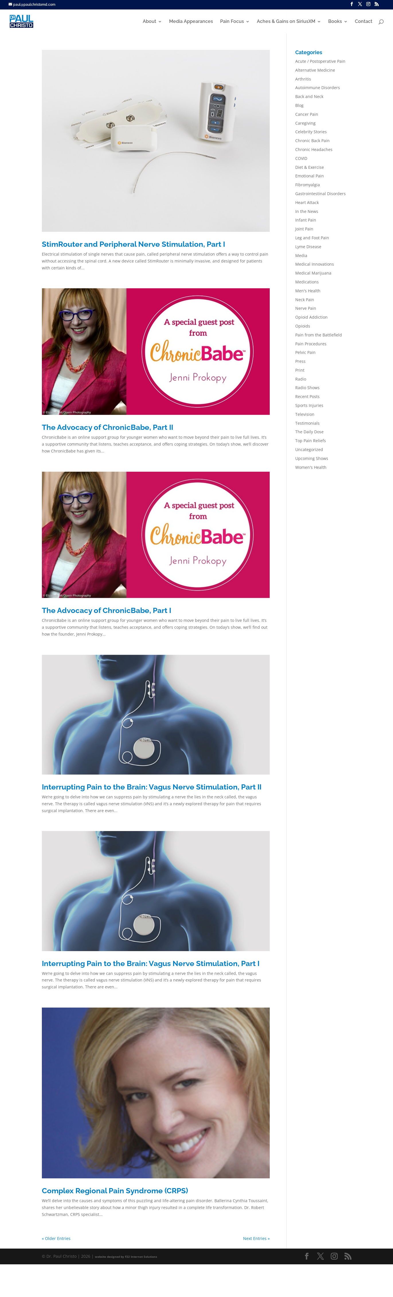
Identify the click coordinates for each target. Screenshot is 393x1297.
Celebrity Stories (311, 131)
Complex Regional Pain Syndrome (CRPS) (115, 1190)
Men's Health (307, 290)
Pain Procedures (310, 343)
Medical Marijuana (313, 273)
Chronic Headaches (314, 149)
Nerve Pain (305, 308)
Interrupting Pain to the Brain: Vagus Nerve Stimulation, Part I (150, 963)
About (149, 21)
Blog (299, 105)
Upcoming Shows (311, 458)
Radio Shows (307, 387)
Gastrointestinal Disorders (320, 193)
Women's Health (310, 467)
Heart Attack (307, 202)
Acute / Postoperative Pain (320, 61)
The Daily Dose (309, 431)
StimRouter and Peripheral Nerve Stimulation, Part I (133, 244)
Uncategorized (309, 449)
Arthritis (303, 79)
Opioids (302, 326)
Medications (307, 282)
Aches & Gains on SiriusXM (286, 21)
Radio (300, 379)
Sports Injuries (309, 405)
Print (299, 370)
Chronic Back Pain (312, 140)
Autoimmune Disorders (317, 87)
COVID (301, 158)
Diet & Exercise (309, 167)
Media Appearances (191, 21)
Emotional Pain (309, 176)
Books (335, 21)
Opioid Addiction (311, 317)
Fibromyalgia (307, 184)
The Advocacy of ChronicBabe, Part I (106, 610)
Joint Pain (304, 229)
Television (304, 414)
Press (300, 361)
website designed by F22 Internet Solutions (126, 1257)
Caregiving (305, 123)
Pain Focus (232, 21)
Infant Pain (305, 220)
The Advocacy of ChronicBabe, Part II (107, 427)
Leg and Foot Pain (312, 237)
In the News (306, 211)
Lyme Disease (308, 246)
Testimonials (307, 423)
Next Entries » (256, 1238)
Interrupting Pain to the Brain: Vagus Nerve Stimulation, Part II (151, 787)
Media (301, 255)
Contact (363, 21)
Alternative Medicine (315, 70)
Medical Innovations (314, 264)
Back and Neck (309, 96)
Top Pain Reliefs (310, 440)
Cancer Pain (306, 114)
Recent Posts (307, 396)
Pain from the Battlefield (318, 335)
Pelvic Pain (305, 352)
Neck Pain (304, 299)
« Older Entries (56, 1238)
